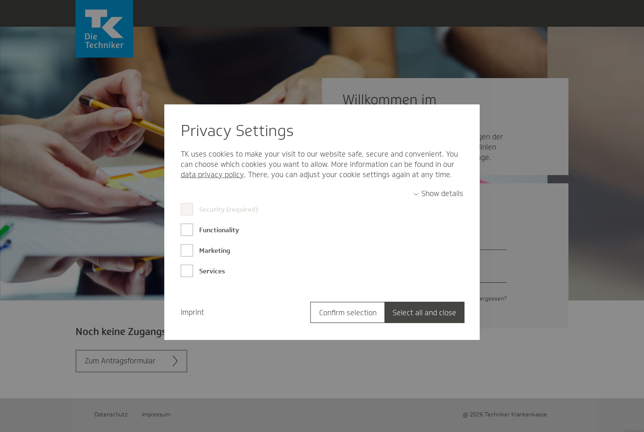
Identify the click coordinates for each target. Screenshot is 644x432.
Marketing (214, 250)
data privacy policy (212, 175)
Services (212, 271)
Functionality (219, 230)
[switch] (438, 194)
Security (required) (228, 209)
